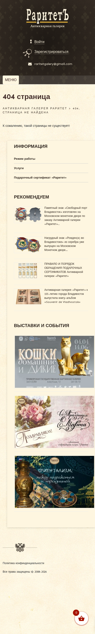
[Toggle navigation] (11, 79)
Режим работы (24, 158)
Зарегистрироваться (51, 52)
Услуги (19, 168)
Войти (39, 42)
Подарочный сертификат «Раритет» (40, 177)
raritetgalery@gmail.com (53, 64)
